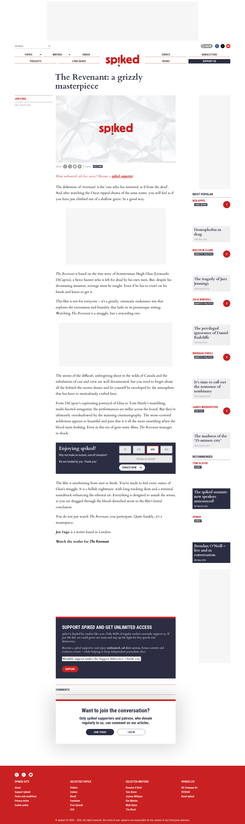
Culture (98, 166)
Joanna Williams (134, 796)
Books (166, 61)
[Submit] (49, 46)
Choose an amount (145, 458)
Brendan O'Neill (202, 353)
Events (166, 54)
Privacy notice (22, 800)
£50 (166, 449)
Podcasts (35, 61)
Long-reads (79, 61)
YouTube (228, 46)
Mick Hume (131, 805)
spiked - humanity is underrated (122, 61)
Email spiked (187, 796)
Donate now (129, 467)
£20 (153, 449)
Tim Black (131, 809)
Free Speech (76, 805)
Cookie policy (21, 805)
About (18, 787)
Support (70, 669)
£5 (125, 449)
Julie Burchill (201, 299)
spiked (196, 517)
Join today (100, 732)
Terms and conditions (25, 796)
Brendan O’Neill (134, 787)
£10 (139, 449)
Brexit (73, 796)
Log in (206, 46)
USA (72, 809)
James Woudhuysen (205, 407)
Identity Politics (204, 254)
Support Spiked (22, 792)
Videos (86, 54)
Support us (209, 61)
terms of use (113, 820)
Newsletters (209, 54)
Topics (28, 54)
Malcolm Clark (202, 250)
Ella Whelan (132, 800)
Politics (199, 411)
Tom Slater (200, 463)
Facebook (217, 46)
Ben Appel (198, 200)
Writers (57, 54)
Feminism (75, 800)
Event (198, 467)
